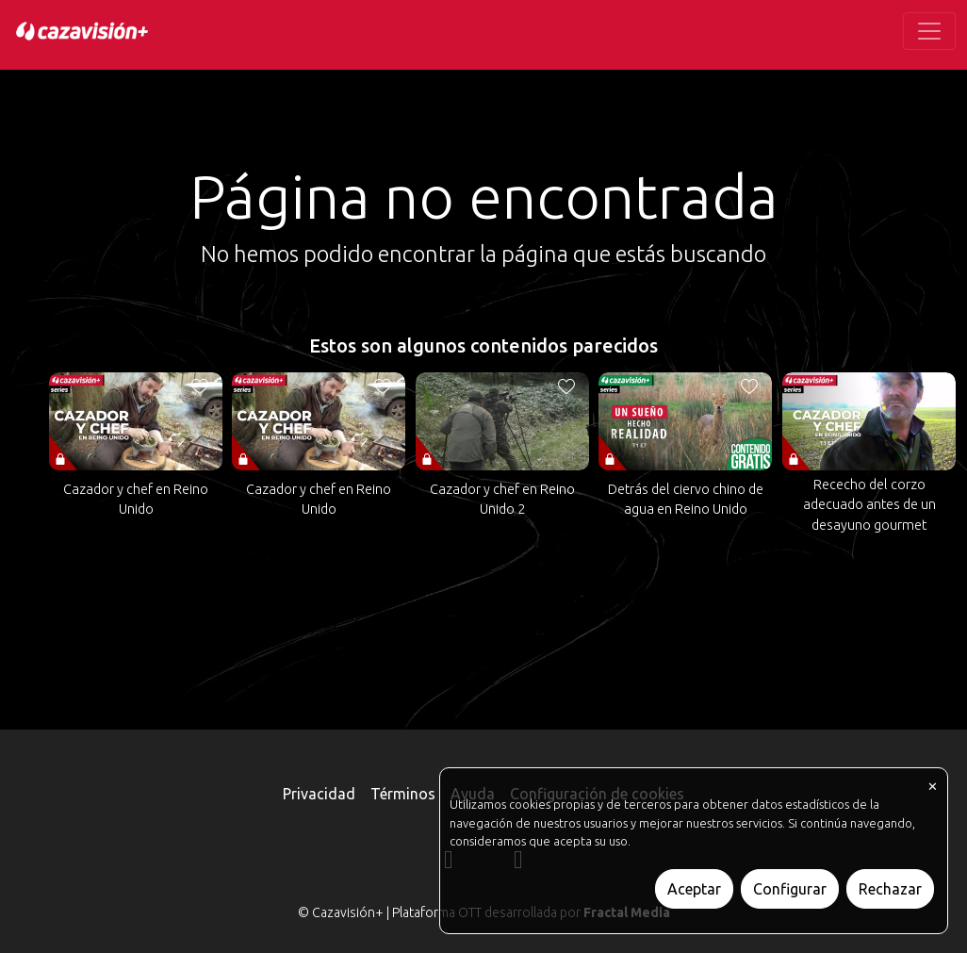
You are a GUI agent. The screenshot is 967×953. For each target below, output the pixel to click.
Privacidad (319, 793)
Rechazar (890, 888)
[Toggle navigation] (929, 31)
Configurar (790, 888)
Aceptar (694, 888)
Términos (402, 793)
